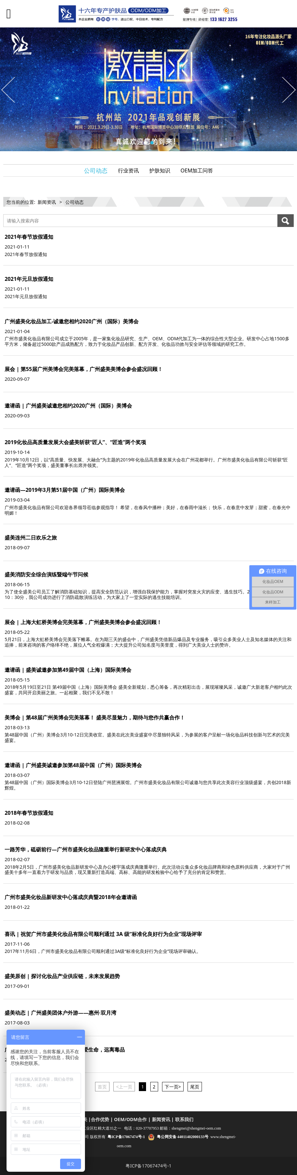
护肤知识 (159, 170)
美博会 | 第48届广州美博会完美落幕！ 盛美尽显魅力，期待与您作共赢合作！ (95, 717)
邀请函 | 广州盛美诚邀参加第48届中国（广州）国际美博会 (73, 765)
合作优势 (100, 1119)
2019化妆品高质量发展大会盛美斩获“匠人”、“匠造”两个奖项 (75, 442)
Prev (9, 89)
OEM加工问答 (197, 170)
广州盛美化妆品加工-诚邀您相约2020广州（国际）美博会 (72, 321)
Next (288, 89)
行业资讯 (128, 170)
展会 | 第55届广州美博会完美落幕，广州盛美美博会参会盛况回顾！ (83, 369)
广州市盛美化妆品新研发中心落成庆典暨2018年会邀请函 (71, 897)
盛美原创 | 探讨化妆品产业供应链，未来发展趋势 (62, 976)
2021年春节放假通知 (29, 236)
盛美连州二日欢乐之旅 (31, 537)
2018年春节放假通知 (29, 812)
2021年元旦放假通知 (29, 278)
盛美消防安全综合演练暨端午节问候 (46, 574)
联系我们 (184, 1119)
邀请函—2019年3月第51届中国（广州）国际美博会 (65, 489)
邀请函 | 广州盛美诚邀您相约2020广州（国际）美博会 (68, 405)
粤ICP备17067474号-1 (148, 1166)
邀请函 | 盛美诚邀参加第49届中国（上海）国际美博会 (68, 669)
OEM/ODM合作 (130, 1119)
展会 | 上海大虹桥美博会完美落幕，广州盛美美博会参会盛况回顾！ (83, 622)
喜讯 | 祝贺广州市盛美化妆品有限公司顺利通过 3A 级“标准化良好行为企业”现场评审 (103, 934)
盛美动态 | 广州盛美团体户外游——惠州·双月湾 (60, 1012)
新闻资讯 (47, 202)
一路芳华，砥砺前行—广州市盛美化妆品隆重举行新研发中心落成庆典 (86, 849)
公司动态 (95, 170)
